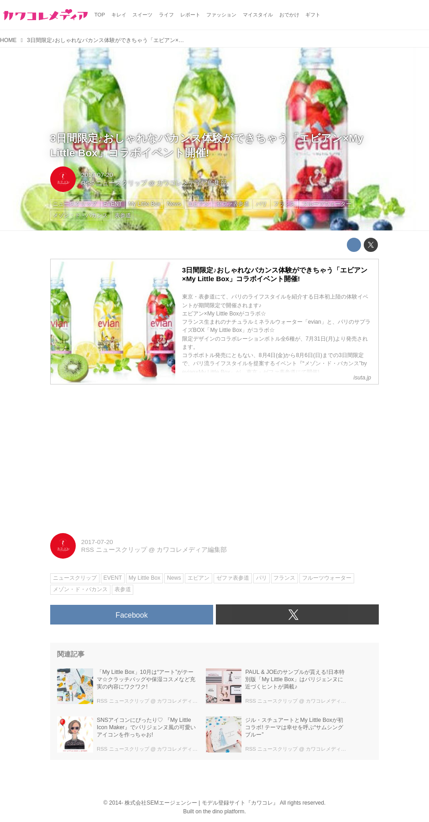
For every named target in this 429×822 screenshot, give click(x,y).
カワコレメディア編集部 (192, 183)
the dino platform (223, 811)
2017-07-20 (97, 174)
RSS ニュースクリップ (114, 183)
